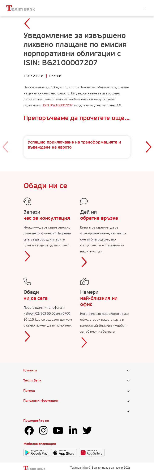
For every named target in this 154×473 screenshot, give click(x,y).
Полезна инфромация (40, 400)
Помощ (29, 390)
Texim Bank (32, 380)
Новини (55, 76)
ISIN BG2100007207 (58, 105)
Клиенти (30, 370)
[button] (148, 147)
